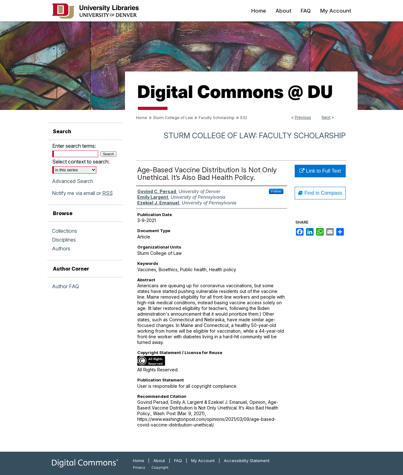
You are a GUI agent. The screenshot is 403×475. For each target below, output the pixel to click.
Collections (64, 231)
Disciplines (64, 240)
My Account (203, 460)
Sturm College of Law (173, 117)
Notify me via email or (82, 193)
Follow (276, 191)
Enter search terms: (74, 146)
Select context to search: (81, 161)
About (159, 460)
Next (326, 117)
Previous (303, 117)
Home (141, 117)
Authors (61, 248)
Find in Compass (320, 193)
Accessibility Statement (247, 460)
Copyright (159, 467)
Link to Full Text (320, 171)
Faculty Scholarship (217, 117)
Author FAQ (65, 286)
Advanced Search (72, 181)
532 (243, 117)
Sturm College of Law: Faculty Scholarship (255, 135)
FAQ (178, 460)
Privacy (139, 467)
